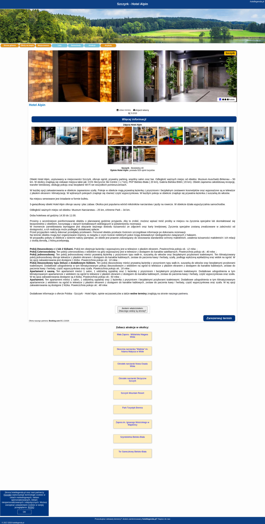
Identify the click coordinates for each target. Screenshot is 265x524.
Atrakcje (92, 45)
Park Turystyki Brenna (132, 408)
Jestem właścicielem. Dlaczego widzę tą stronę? (132, 310)
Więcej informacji (134, 120)
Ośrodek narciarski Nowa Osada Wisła (133, 365)
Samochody (76, 45)
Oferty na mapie (27, 45)
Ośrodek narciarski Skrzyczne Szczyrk (132, 380)
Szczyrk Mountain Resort (132, 394)
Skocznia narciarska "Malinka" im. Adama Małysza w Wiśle (132, 351)
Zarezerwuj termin (219, 319)
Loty (59, 45)
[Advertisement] (132, 491)
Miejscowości (43, 45)
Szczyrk (230, 53)
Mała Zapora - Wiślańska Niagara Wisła (132, 336)
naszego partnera (178, 294)
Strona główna (10, 45)
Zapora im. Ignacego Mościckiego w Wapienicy (132, 424)
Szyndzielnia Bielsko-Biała (132, 437)
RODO (31, 507)
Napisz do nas (164, 519)
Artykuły (108, 45)
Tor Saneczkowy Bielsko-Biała (132, 452)
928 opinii (141, 171)
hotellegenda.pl (257, 1)
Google (7, 495)
